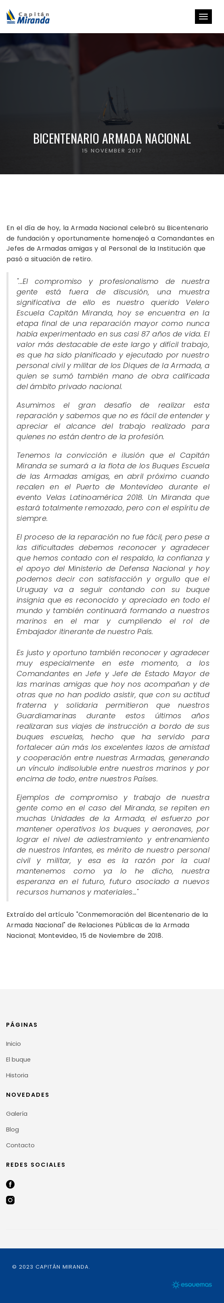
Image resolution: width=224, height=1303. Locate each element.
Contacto (20, 1145)
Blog (12, 1129)
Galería (16, 1114)
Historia (17, 1075)
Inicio (13, 1044)
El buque (18, 1060)
